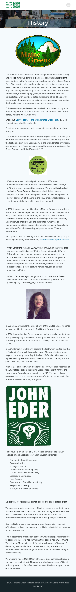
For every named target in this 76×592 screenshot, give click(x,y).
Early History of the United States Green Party (37, 119)
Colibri (40, 586)
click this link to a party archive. (54, 239)
